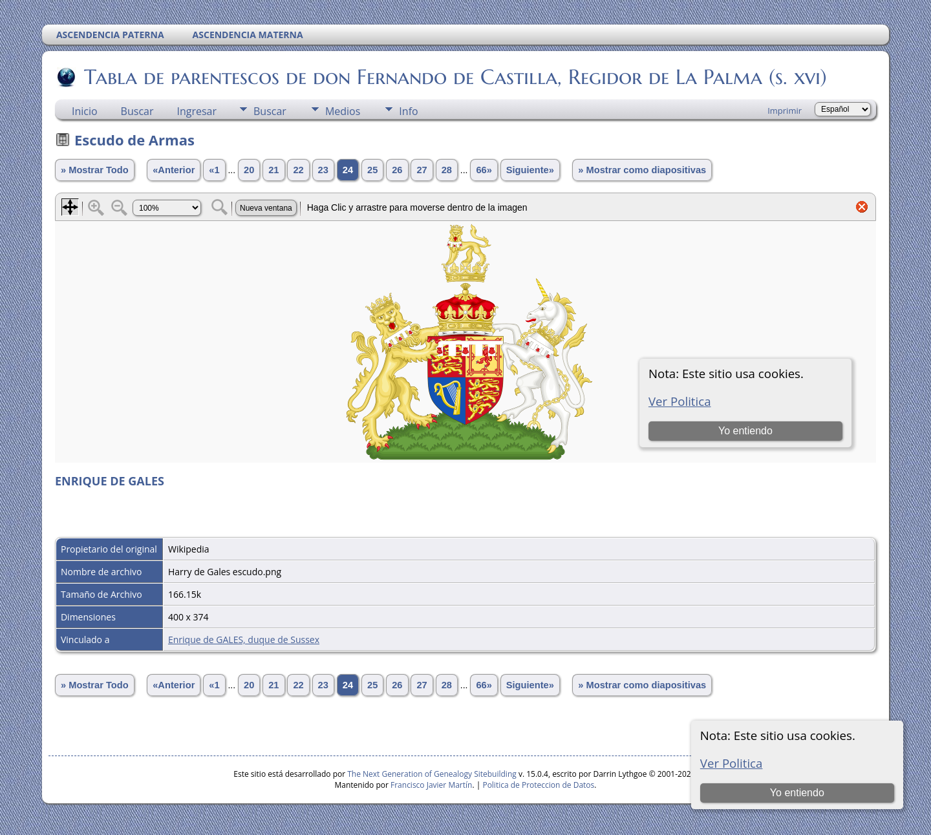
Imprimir (784, 110)
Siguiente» (530, 170)
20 (249, 170)
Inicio (85, 111)
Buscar (137, 111)
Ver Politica (731, 763)
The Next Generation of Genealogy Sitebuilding (432, 773)
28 (447, 170)
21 (273, 170)
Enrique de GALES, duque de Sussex (243, 639)
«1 (214, 170)
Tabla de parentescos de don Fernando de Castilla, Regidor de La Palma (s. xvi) (454, 77)
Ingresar (197, 111)
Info (408, 111)
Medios (342, 111)
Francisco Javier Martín (431, 784)
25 (372, 170)
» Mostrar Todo (95, 170)
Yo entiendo (797, 792)
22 (298, 170)
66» (483, 170)
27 (421, 170)
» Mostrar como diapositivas (642, 170)
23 (323, 170)
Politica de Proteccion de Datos (538, 784)
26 (397, 170)
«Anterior (174, 170)
